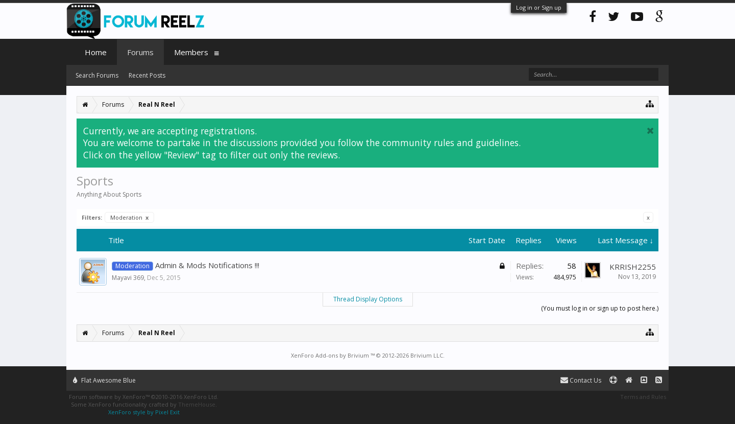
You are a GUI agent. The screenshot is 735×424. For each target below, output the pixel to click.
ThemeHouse (196, 404)
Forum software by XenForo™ (143, 397)
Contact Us (580, 380)
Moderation (129, 217)
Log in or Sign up (538, 7)
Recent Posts (147, 75)
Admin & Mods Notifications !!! (207, 265)
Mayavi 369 (128, 277)
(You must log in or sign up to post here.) (599, 308)
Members (191, 52)
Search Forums (97, 75)
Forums (140, 52)
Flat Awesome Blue (104, 380)
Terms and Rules (643, 397)
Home (96, 52)
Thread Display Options (367, 299)
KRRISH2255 (632, 267)
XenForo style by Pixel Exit (144, 412)
